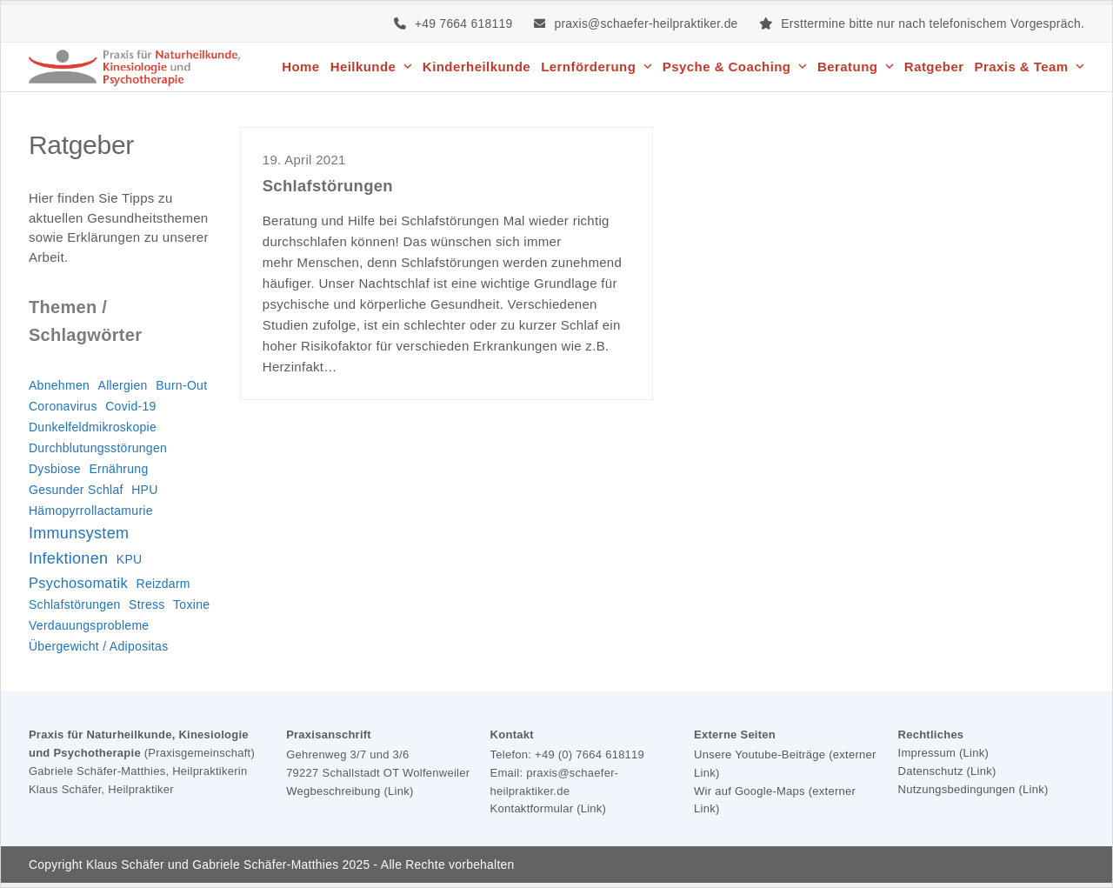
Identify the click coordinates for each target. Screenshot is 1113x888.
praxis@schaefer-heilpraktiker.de (645, 23)
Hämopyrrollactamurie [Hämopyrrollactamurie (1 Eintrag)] (91, 510)
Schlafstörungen (328, 186)
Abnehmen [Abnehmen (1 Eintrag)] (59, 385)
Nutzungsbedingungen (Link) (973, 789)
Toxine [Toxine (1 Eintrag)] (191, 604)
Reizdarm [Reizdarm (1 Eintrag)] (163, 584)
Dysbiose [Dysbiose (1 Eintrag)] (55, 469)
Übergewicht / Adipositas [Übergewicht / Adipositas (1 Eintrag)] (99, 646)
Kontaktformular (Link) (548, 808)
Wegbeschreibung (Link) (349, 791)
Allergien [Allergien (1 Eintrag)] (123, 385)
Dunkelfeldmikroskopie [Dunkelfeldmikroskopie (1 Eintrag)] (93, 427)
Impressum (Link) (944, 752)
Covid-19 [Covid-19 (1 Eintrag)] (130, 406)
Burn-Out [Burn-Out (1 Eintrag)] (181, 385)
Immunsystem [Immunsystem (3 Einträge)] (79, 533)
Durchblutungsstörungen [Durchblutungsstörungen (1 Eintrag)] (98, 448)
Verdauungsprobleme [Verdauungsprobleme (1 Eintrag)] (89, 625)
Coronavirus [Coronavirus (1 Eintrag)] (63, 406)
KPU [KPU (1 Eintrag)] (130, 559)
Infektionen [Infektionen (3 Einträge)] (68, 558)
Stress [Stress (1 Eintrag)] (146, 604)
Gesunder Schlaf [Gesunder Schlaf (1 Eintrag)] (76, 490)
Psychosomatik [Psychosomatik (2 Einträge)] (78, 583)
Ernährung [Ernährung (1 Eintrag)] (118, 469)
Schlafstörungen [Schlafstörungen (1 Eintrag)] (75, 604)
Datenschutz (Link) (947, 771)
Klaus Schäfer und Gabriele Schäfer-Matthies (212, 864)
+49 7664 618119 (464, 23)
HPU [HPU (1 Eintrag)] (144, 490)
